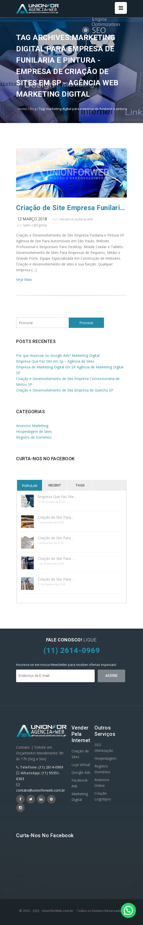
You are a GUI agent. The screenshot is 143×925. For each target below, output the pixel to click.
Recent (55, 485)
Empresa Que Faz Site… (57, 496)
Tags (80, 485)
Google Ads (81, 772)
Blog (33, 108)
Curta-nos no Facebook (45, 458)
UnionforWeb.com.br (57, 910)
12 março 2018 (32, 219)
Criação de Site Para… (56, 517)
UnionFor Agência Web (76, 219)
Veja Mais (24, 279)
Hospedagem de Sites (34, 431)
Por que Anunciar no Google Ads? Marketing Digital (57, 355)
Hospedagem (105, 758)
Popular (29, 486)
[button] (128, 910)
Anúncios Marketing (32, 425)
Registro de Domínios (34, 437)
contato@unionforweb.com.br (40, 790)
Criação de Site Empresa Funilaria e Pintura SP (71, 208)
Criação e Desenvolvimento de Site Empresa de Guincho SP (64, 390)
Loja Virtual (81, 764)
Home (22, 108)
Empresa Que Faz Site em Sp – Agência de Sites (55, 361)
